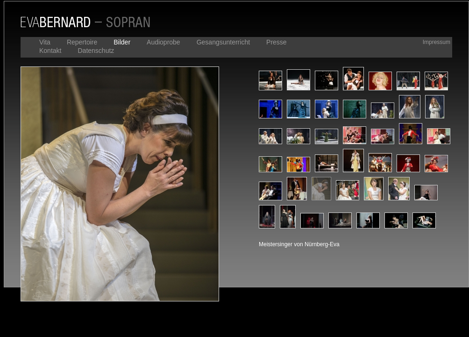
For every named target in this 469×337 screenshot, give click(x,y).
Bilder (122, 42)
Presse (276, 42)
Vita (44, 42)
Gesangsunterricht (223, 42)
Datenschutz (96, 50)
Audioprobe (163, 42)
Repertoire (82, 42)
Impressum (436, 42)
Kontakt (50, 50)
